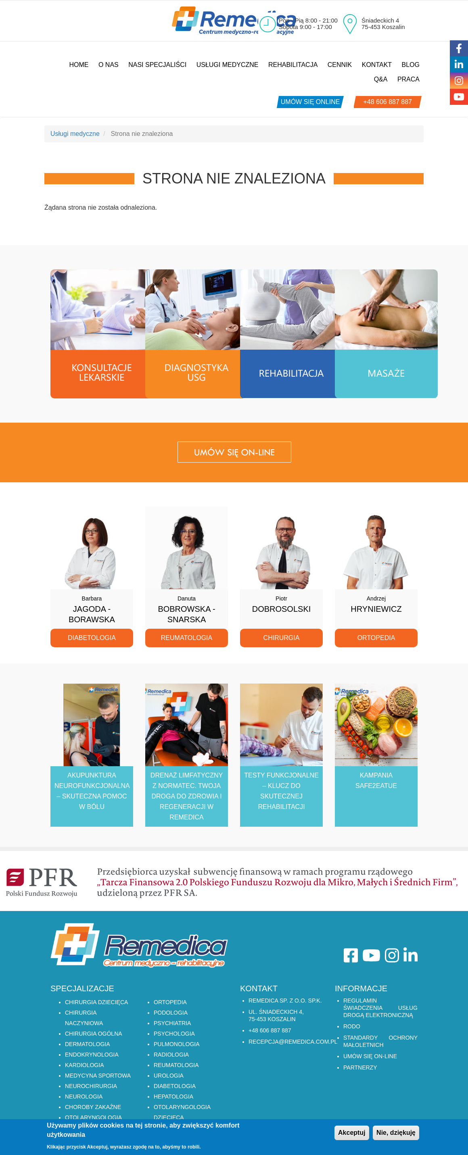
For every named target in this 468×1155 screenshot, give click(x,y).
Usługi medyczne (227, 64)
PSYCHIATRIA (172, 1023)
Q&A (381, 79)
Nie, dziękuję (396, 1133)
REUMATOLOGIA (176, 1065)
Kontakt (377, 64)
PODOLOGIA (171, 1012)
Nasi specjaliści (157, 64)
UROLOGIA (169, 1075)
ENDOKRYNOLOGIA (92, 1054)
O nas (108, 64)
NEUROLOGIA (83, 1096)
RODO (351, 1026)
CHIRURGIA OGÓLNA (93, 1033)
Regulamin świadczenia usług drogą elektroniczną (380, 1007)
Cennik (340, 64)
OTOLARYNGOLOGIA (93, 1117)
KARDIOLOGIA (84, 1065)
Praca (408, 79)
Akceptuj (352, 1133)
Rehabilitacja (293, 64)
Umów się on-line (370, 1056)
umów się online (310, 101)
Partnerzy (360, 1067)
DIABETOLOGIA (175, 1086)
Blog (411, 64)
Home (78, 64)
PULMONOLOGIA (177, 1044)
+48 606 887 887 (387, 101)
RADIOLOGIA (171, 1054)
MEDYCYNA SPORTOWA (98, 1075)
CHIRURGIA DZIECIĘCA (96, 1002)
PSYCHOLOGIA (174, 1033)
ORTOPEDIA (170, 1002)
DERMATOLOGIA (87, 1044)
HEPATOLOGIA (173, 1096)
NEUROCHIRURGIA (91, 1086)
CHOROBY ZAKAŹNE (93, 1107)
